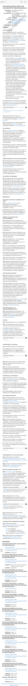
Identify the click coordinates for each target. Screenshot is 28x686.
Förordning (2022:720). (11, 105)
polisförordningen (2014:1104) (15, 40)
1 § (3, 32)
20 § (4, 324)
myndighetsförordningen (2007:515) (11, 525)
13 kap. (15, 65)
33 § (4, 535)
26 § (4, 419)
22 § (4, 361)
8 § (3, 178)
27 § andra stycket (11, 471)
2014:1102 (5, 473)
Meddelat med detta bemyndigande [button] (11, 487)
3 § (3, 53)
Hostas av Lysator (14, 685)
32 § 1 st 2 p (5, 357)
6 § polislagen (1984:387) (12, 203)
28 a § (4, 463)
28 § (4, 457)
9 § (3, 188)
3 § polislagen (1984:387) (17, 37)
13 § (4, 245)
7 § (3, 169)
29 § (6, 109)
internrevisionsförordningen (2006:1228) (12, 460)
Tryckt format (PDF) (9, 547)
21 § (4, 346)
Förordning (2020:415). (14, 305)
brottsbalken (20, 58)
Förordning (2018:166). (18, 185)
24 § (4, 377)
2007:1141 (12, 314)
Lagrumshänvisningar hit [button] (8, 107)
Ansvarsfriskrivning (12, 683)
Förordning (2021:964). (8, 166)
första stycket (19, 299)
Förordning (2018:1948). (8, 317)
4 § (3, 130)
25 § (4, 397)
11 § (4, 220)
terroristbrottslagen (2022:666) (17, 64)
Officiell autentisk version (11, 559)
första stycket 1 (12, 102)
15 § (4, 261)
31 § (4, 512)
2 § (3, 44)
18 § (4, 311)
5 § (3, 109)
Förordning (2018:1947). (18, 214)
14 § (4, 257)
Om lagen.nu (4, 683)
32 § (4, 523)
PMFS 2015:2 (6, 489)
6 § (3, 160)
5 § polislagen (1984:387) (11, 379)
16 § (4, 275)
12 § (4, 239)
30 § (4, 495)
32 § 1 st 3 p (5, 450)
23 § (4, 366)
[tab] (15, 107)
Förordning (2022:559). (20, 125)
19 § (4, 322)
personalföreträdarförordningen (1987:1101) (13, 458)
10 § (4, 203)
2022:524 (14, 124)
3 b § (4, 122)
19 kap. (15, 58)
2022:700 (15, 97)
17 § (4, 283)
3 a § (4, 115)
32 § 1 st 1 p (5, 339)
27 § (4, 439)
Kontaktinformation (22, 683)
